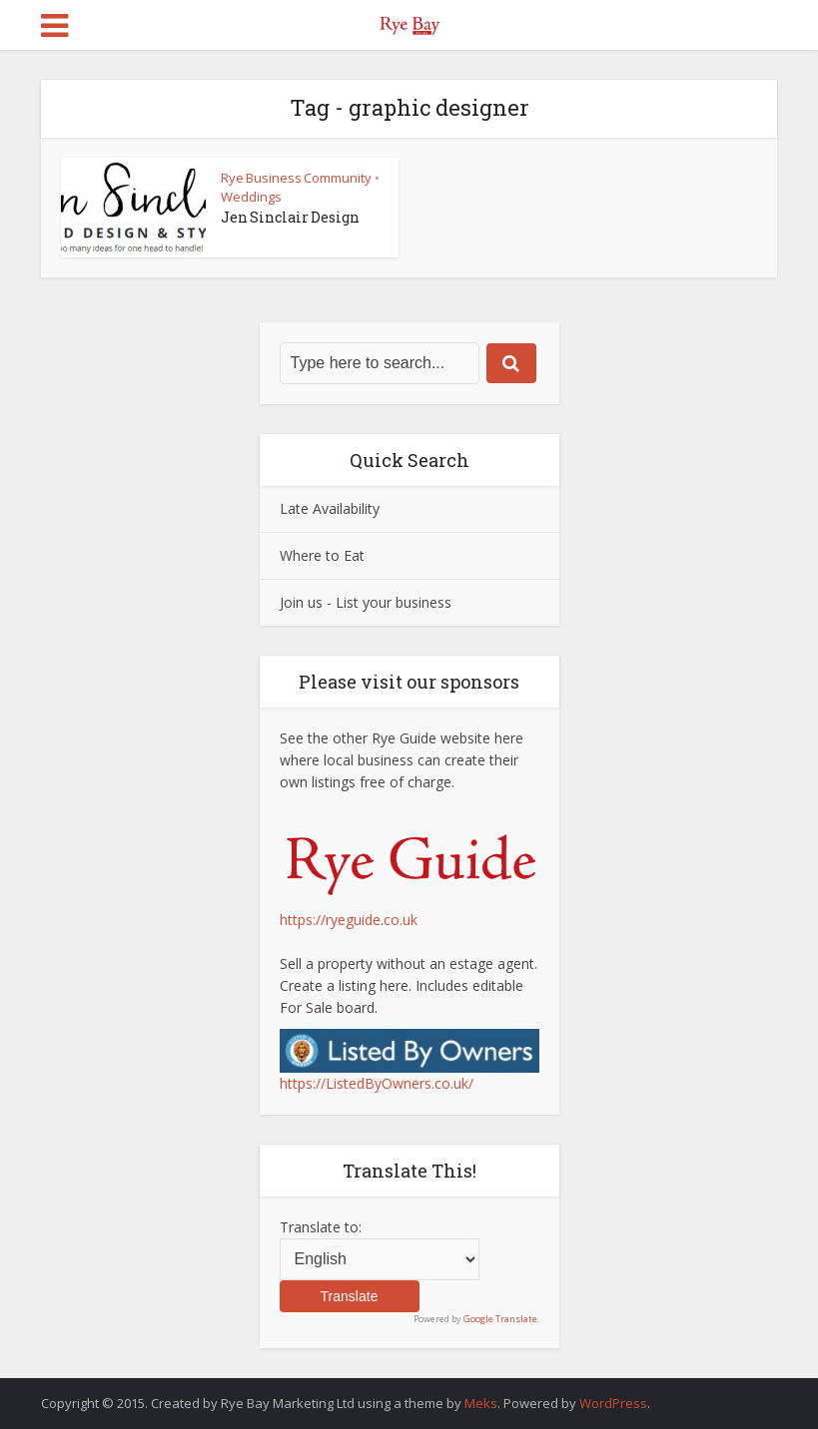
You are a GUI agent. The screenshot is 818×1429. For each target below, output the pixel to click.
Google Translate (500, 1318)
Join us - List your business (365, 602)
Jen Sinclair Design (290, 217)
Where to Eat (322, 555)
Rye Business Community (296, 178)
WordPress (613, 1403)
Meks (480, 1403)
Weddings (251, 197)
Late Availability (330, 508)
